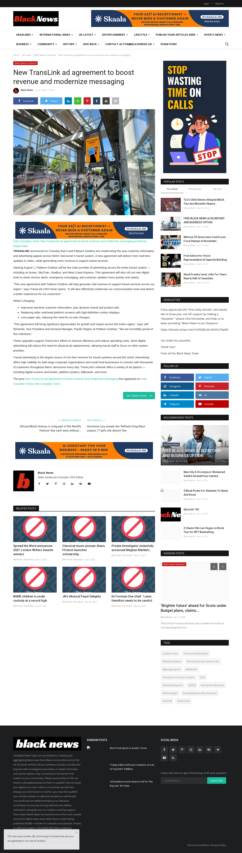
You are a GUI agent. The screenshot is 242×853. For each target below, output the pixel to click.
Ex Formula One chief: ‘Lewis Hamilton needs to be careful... (133, 598)
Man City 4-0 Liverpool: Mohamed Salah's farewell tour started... (204, 474)
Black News (23, 91)
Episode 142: (192, 509)
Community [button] (47, 44)
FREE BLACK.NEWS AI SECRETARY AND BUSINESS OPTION (204, 220)
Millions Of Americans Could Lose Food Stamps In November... (205, 239)
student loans (170, 653)
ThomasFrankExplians (195, 653)
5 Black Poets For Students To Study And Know (206, 492)
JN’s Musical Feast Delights (81, 596)
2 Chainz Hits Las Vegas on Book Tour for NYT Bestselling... (204, 530)
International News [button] (56, 34)
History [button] (70, 44)
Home (16, 55)
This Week (172, 189)
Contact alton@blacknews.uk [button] (129, 44)
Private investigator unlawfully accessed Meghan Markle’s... (133, 548)
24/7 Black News (139, 395)
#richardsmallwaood (212, 685)
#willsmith (191, 669)
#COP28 (167, 701)
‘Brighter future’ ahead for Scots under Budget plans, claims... (193, 608)
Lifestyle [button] (142, 34)
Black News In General (45, 55)
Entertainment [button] (115, 34)
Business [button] (23, 44)
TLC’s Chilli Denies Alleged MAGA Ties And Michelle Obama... (204, 201)
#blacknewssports (173, 685)
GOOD (191, 685)
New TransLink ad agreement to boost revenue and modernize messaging (86, 241)
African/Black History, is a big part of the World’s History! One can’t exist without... (50, 428)
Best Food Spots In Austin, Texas (128, 748)
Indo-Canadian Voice (26, 241)
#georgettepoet (171, 669)
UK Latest (26, 55)
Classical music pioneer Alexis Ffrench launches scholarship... (83, 550)
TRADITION (183, 701)
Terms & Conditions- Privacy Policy (206, 845)
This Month (194, 189)
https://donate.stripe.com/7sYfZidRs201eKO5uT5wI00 (194, 329)
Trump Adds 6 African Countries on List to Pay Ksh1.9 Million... (132, 766)
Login (206, 3)
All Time (217, 189)
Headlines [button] (24, 34)
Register (219, 3)
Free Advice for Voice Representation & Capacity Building (205, 257)
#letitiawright (170, 693)
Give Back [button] (91, 44)
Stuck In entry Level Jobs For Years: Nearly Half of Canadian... (205, 276)
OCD (202, 677)
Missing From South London (179, 677)
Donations (169, 44)
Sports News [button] (215, 34)
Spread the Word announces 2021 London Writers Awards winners (33, 550)
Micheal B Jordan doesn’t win (203, 661)
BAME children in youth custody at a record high (30, 598)
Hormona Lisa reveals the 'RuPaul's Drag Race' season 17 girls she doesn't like (116, 428)
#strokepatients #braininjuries (200, 693)
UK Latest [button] (87, 34)
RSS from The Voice (23, 559)
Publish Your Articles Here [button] (177, 34)
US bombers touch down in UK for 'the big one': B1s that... (131, 783)
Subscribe (216, 780)
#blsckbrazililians (172, 661)
